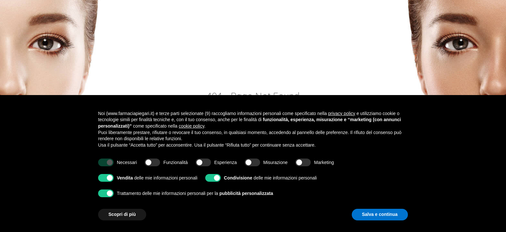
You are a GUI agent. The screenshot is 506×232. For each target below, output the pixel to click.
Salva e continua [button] (380, 214)
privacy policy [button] (341, 113)
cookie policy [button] (191, 126)
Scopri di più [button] (122, 214)
